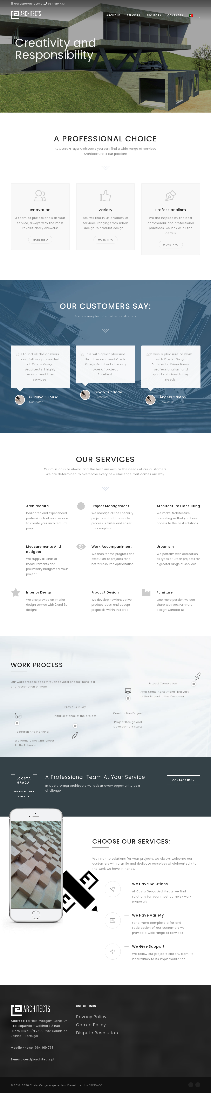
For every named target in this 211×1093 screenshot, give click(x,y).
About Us (113, 15)
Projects (154, 15)
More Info (40, 239)
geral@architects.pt (39, 1059)
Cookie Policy (91, 1025)
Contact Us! (182, 780)
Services (133, 15)
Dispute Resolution (97, 1033)
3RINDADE (96, 1085)
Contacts (175, 15)
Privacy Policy (91, 1017)
